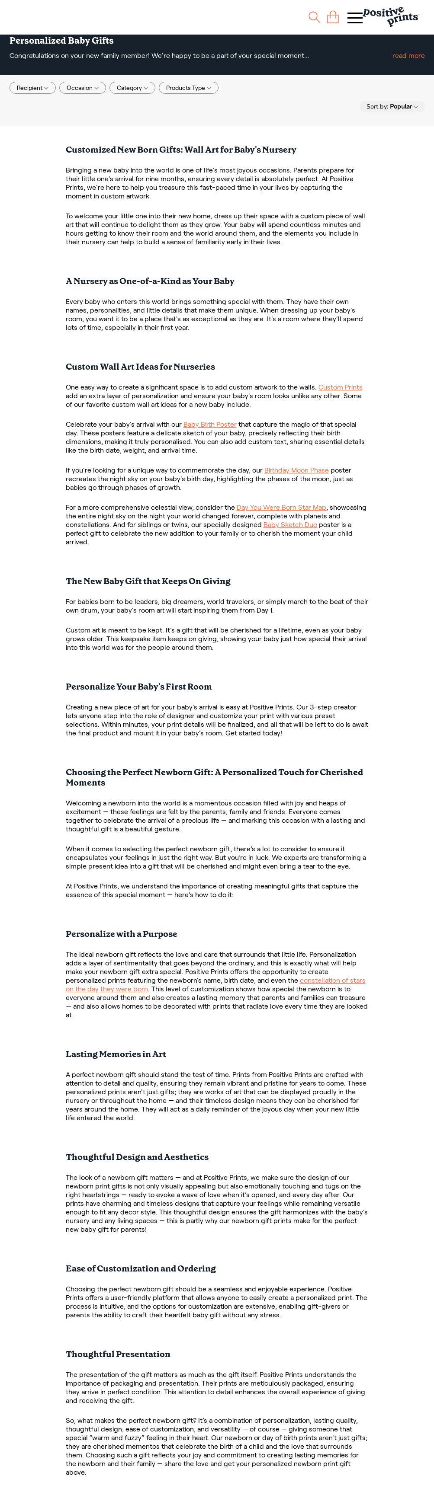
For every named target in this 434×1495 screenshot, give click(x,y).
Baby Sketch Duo (290, 524)
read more (408, 55)
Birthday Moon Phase (296, 470)
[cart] (333, 17)
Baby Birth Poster (210, 424)
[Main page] (391, 17)
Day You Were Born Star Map (281, 507)
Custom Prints (340, 387)
